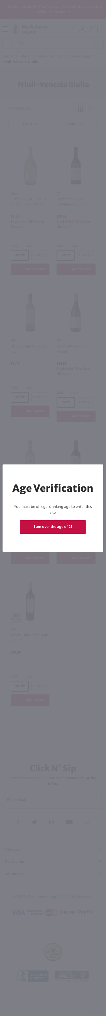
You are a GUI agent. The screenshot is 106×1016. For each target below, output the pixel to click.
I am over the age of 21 (53, 527)
